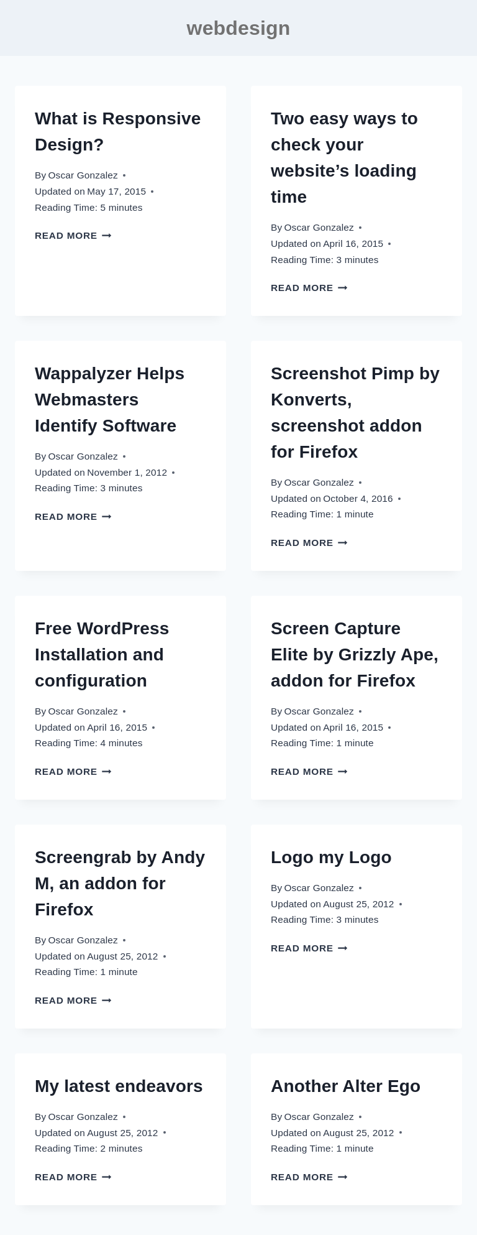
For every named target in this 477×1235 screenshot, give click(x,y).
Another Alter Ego (345, 1086)
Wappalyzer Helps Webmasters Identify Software (109, 399)
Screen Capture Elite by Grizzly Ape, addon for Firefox (354, 654)
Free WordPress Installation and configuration (102, 654)
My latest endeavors (119, 1086)
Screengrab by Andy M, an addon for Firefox (120, 883)
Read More (73, 235)
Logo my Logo (331, 857)
